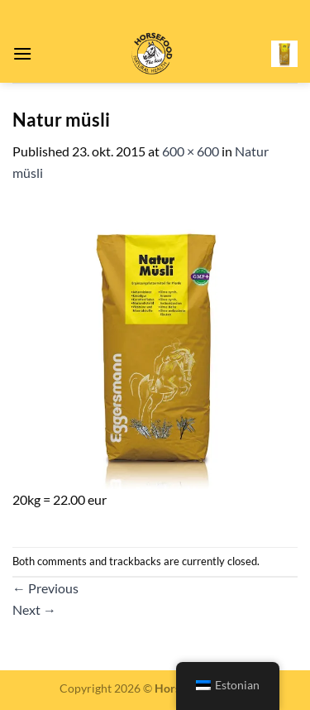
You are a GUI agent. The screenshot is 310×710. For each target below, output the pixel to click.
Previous (45, 588)
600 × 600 (190, 151)
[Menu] (22, 53)
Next (34, 609)
